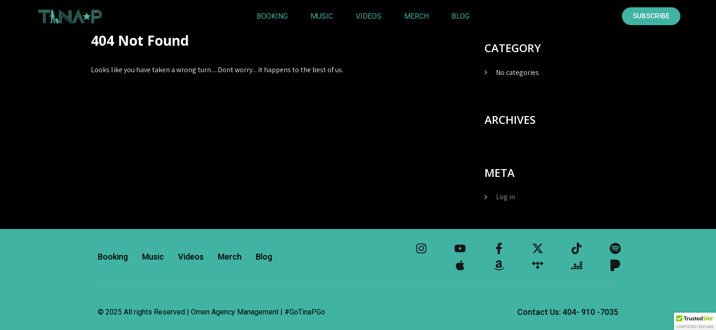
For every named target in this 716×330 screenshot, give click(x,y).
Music (322, 16)
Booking (272, 16)
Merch (416, 16)
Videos (368, 16)
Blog (460, 16)
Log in (505, 197)
